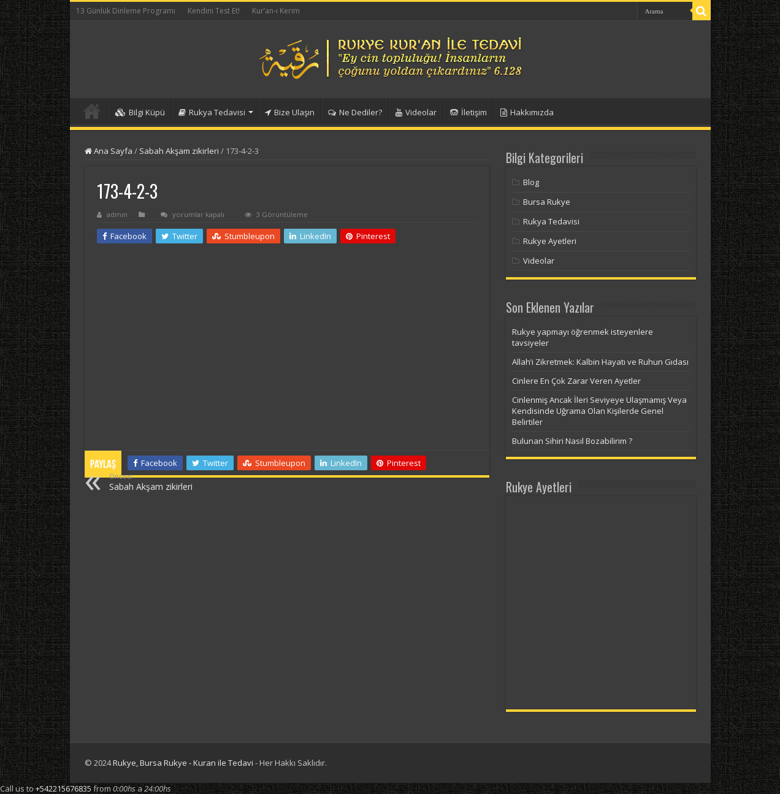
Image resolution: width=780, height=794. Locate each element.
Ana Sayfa (108, 150)
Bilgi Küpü (140, 112)
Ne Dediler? (355, 112)
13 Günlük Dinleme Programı (125, 11)
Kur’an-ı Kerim (276, 11)
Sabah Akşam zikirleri (179, 150)
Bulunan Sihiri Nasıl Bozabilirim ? (572, 440)
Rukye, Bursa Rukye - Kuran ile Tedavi (183, 762)
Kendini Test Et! (214, 11)
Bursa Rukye (546, 201)
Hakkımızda (527, 112)
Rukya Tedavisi (211, 112)
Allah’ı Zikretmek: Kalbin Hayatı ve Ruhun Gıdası (600, 361)
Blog (531, 182)
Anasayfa (92, 111)
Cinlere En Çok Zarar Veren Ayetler (576, 380)
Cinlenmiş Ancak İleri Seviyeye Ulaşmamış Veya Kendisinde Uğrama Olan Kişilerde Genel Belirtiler (599, 410)
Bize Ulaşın (290, 112)
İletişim (468, 112)
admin (117, 214)
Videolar (416, 112)
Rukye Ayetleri (549, 240)
